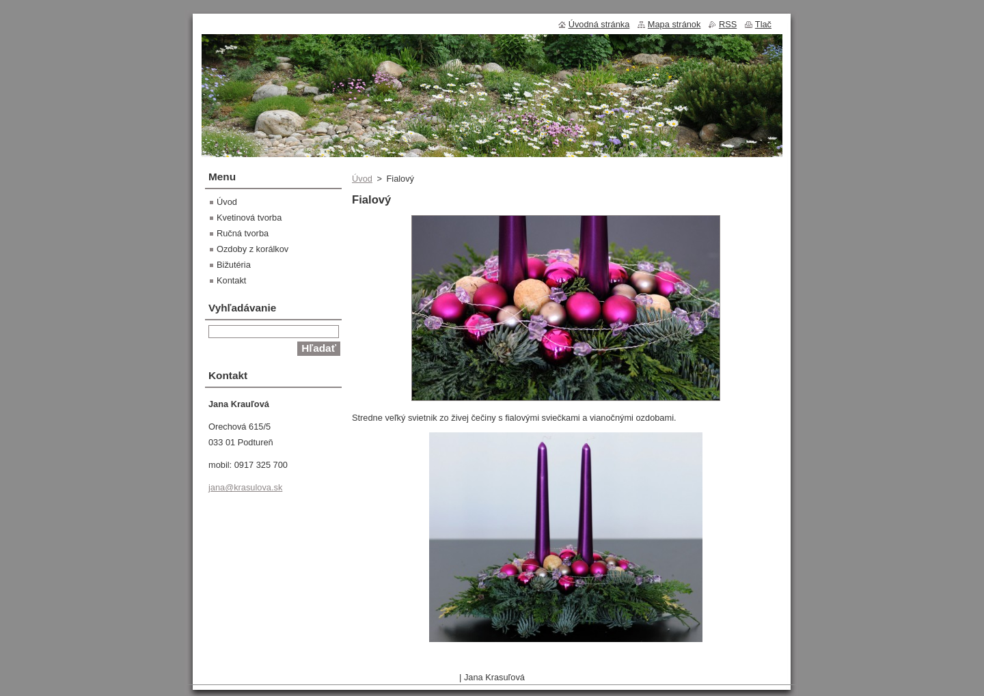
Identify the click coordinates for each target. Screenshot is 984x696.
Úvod (362, 178)
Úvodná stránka (599, 24)
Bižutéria (234, 265)
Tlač (763, 24)
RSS (728, 24)
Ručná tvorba (243, 233)
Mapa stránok (674, 24)
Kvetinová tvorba (249, 217)
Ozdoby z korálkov (252, 249)
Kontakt (231, 280)
